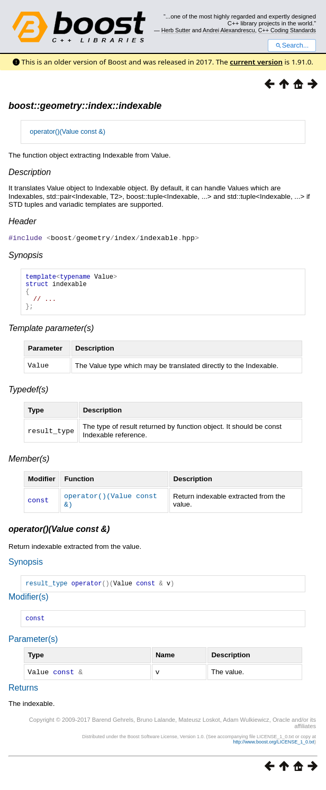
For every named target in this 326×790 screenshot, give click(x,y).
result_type (46, 590)
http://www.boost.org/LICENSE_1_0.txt (273, 750)
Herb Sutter (176, 30)
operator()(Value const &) (67, 131)
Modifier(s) (28, 604)
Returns (23, 696)
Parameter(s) (33, 648)
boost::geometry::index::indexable (84, 105)
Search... (292, 45)
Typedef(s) (28, 396)
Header (22, 221)
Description (29, 172)
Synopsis (25, 254)
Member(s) (28, 465)
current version (256, 62)
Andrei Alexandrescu (229, 30)
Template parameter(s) (51, 335)
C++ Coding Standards (287, 30)
